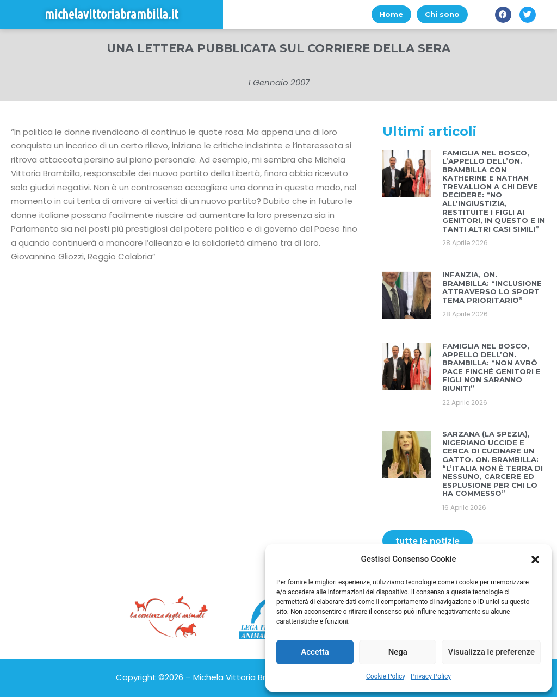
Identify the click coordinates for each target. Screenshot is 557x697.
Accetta (315, 652)
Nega (397, 652)
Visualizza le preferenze (491, 652)
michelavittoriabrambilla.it (111, 14)
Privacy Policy (431, 676)
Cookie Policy (385, 676)
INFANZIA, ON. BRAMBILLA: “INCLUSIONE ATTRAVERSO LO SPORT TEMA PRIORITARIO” (492, 287)
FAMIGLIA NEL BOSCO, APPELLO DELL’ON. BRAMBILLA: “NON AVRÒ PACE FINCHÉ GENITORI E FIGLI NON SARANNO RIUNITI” (491, 367)
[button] (535, 559)
